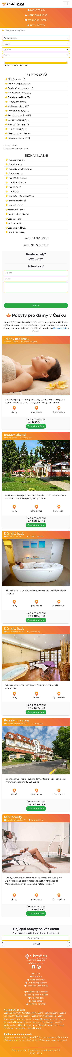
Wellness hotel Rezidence (17, 1025)
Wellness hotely (36, 245)
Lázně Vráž (20, 1028)
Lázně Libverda (32, 1022)
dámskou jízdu (59, 328)
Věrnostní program (36, 983)
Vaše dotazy (36, 1001)
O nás (36, 973)
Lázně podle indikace (36, 995)
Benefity (36, 976)
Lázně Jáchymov (12, 1013)
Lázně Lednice (32, 1019)
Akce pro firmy (36, 979)
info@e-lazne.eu (36, 963)
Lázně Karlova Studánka (44, 1016)
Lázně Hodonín (34, 1028)
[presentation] (18, 297)
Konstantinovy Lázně (32, 1013)
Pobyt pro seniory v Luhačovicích (21, 1040)
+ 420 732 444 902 (36, 960)
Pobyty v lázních (12, 145)
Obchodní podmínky (36, 986)
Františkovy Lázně (51, 1022)
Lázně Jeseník (23, 1016)
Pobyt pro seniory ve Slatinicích (52, 1037)
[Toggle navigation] (66, 3)
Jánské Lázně (52, 1013)
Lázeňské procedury (36, 992)
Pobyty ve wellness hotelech (17, 149)
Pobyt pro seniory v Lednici (53, 1040)
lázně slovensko (36, 15)
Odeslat (36, 305)
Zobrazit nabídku (36, 426)
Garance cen (36, 998)
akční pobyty (36, 25)
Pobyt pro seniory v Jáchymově (19, 1037)
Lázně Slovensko (36, 238)
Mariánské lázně (49, 1019)
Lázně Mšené (38, 1025)
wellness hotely (36, 20)
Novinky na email (36, 1004)
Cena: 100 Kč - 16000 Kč (15, 65)
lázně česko (36, 10)
